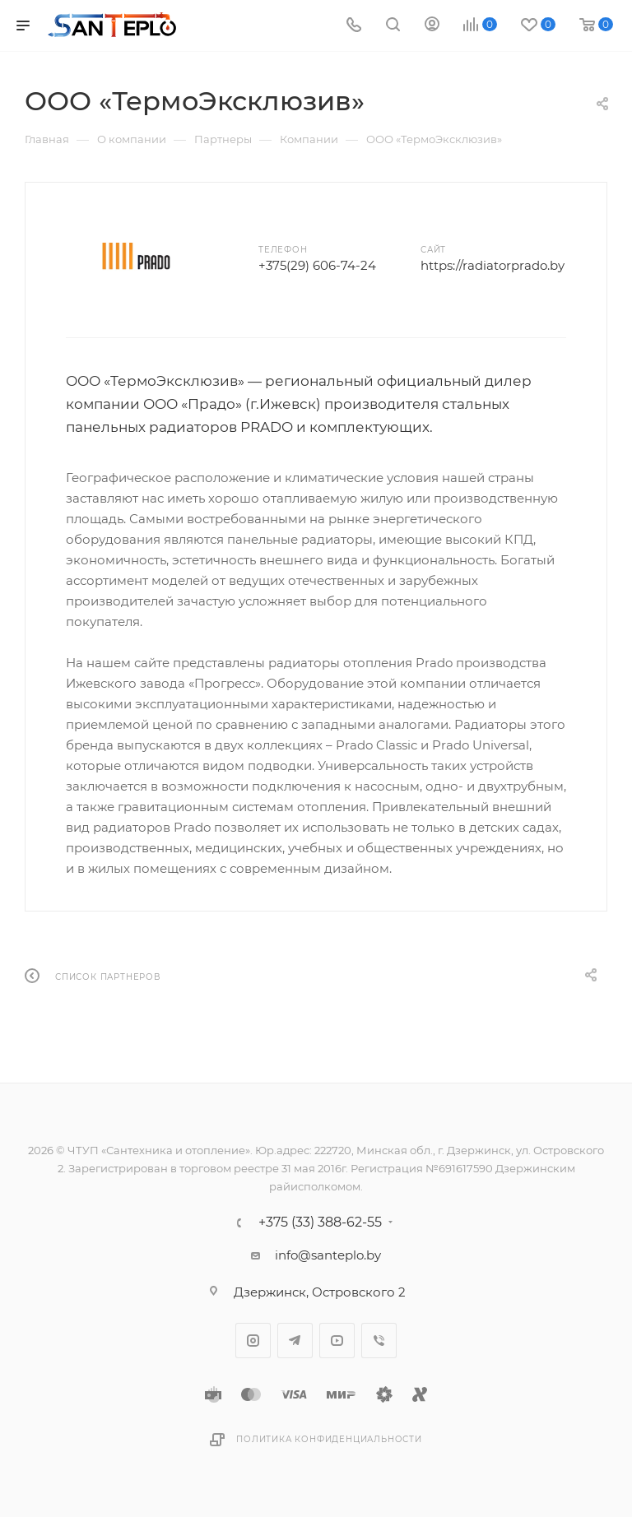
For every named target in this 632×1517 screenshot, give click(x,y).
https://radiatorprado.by (493, 265)
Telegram (295, 1340)
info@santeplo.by (328, 1255)
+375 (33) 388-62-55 (320, 1222)
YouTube (337, 1340)
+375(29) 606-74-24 (317, 265)
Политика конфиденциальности (329, 1439)
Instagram (253, 1340)
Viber (379, 1340)
